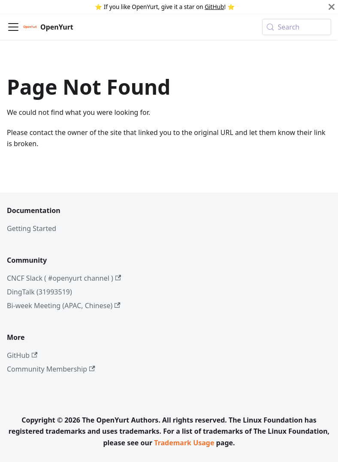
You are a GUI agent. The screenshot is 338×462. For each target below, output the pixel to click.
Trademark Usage (184, 442)
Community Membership (51, 369)
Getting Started (31, 228)
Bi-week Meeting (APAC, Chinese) (64, 305)
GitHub (214, 7)
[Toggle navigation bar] (13, 27)
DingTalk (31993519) (39, 292)
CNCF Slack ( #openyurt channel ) (64, 278)
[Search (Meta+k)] (296, 27)
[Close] (331, 7)
